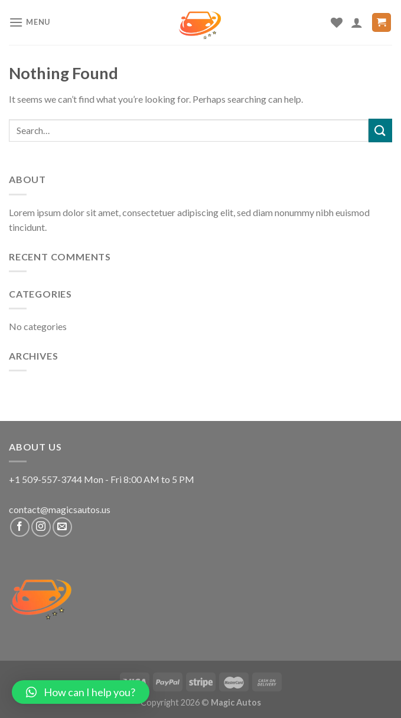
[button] (80, 692)
